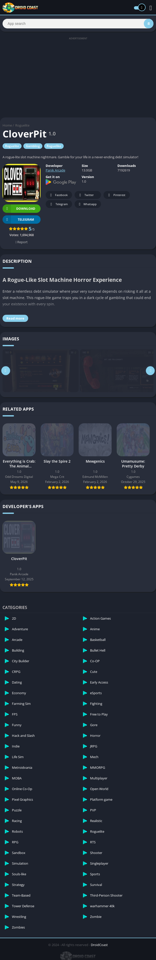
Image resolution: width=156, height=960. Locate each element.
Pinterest (116, 196)
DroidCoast (99, 945)
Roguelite (22, 126)
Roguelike (54, 147)
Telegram (58, 205)
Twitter (86, 196)
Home (7, 126)
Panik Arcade (55, 171)
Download (19, 209)
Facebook (58, 196)
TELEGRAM (18, 220)
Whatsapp (87, 205)
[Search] (78, 24)
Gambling (33, 147)
